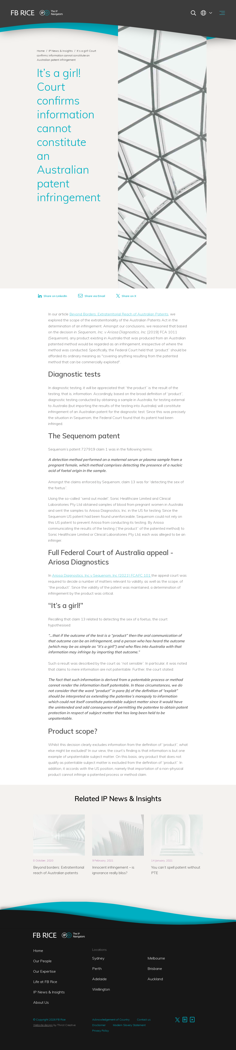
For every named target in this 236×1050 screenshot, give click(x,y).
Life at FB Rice (45, 981)
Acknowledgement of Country (111, 1019)
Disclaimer (99, 1025)
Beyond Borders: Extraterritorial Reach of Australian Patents (118, 314)
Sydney (98, 958)
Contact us (144, 1019)
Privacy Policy (100, 1030)
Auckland (155, 979)
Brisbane (155, 968)
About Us (41, 1002)
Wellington (101, 989)
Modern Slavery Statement (129, 1025)
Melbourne (156, 958)
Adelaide (99, 979)
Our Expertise (44, 971)
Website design (43, 1025)
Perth (97, 968)
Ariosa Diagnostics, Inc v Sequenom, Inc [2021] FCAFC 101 (101, 575)
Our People (42, 961)
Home (40, 50)
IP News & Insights (61, 50)
